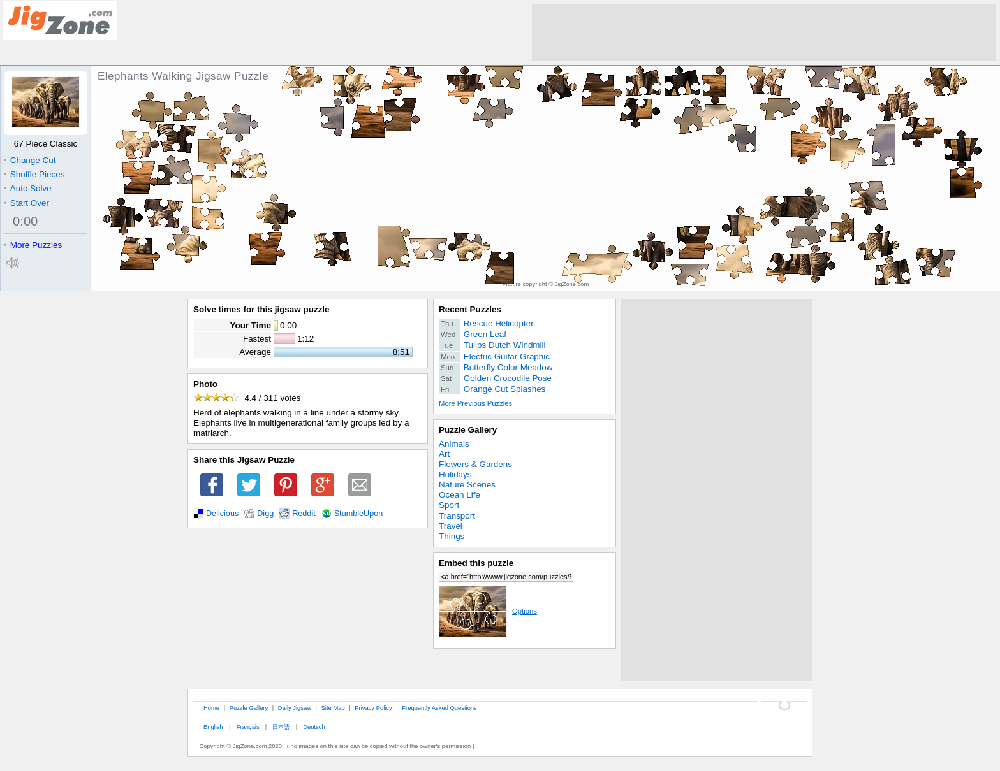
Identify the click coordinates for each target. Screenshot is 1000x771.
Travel (450, 526)
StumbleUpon (358, 513)
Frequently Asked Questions (439, 707)
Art (444, 454)
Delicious (222, 513)
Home (211, 707)
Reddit (304, 513)
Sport (449, 505)
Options (488, 611)
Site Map (333, 707)
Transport (457, 516)
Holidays (455, 474)
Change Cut (29, 160)
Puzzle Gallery (468, 430)
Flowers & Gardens (475, 464)
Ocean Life (459, 495)
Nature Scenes (467, 484)
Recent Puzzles (470, 309)
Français (248, 726)
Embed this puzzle (476, 563)
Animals (454, 444)
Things (451, 536)
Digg (265, 513)
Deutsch (314, 726)
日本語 (281, 726)
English (213, 726)
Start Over (26, 203)
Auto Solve (28, 188)
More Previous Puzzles (475, 403)
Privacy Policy (373, 707)
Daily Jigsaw (294, 707)
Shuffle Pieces (34, 174)
